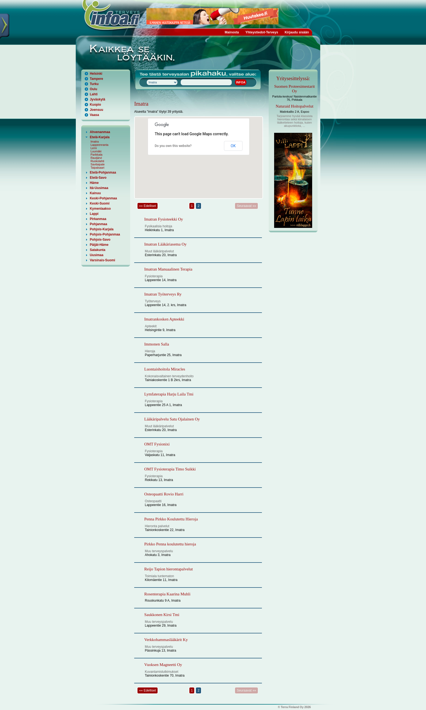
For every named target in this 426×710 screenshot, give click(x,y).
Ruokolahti (97, 161)
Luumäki (95, 151)
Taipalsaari (97, 167)
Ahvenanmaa (100, 132)
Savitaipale (97, 164)
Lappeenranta (99, 144)
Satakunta (97, 250)
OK (233, 146)
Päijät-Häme (99, 245)
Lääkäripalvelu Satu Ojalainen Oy (172, 419)
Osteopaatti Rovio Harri (163, 494)
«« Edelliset (147, 206)
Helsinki (96, 74)
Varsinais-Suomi (102, 260)
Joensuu (96, 110)
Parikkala (96, 154)
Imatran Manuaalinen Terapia (168, 269)
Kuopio (95, 104)
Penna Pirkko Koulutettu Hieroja (171, 519)
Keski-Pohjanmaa (103, 198)
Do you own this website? (173, 146)
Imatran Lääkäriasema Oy (165, 244)
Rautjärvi (96, 157)
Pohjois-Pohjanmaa (105, 234)
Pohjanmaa (98, 224)
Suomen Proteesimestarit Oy (294, 88)
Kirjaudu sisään (297, 32)
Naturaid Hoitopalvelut (295, 106)
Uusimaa (96, 255)
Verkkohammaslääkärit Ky (166, 639)
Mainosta (232, 32)
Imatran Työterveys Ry (162, 294)
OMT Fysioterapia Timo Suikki (170, 469)
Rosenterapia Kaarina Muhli (167, 594)
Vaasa (94, 115)
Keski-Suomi (99, 203)
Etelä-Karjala (99, 137)
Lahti (94, 94)
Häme (94, 183)
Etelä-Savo (98, 178)
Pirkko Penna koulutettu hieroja (170, 544)
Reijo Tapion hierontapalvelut (168, 569)
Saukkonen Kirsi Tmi (161, 614)
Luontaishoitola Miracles (164, 369)
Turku (94, 84)
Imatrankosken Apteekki (164, 319)
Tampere (96, 79)
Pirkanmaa (98, 219)
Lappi (94, 214)
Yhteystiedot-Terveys (261, 32)
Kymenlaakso (100, 209)
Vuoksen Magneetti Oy (163, 664)
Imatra (94, 141)
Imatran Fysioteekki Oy (163, 219)
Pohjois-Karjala (101, 229)
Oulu (93, 89)
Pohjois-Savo (100, 239)
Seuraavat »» (246, 206)
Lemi (93, 148)
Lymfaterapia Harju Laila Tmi (168, 394)
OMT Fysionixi (157, 444)
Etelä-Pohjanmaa (103, 172)
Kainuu (95, 193)
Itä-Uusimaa (99, 188)
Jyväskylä (97, 99)
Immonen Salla (156, 344)
